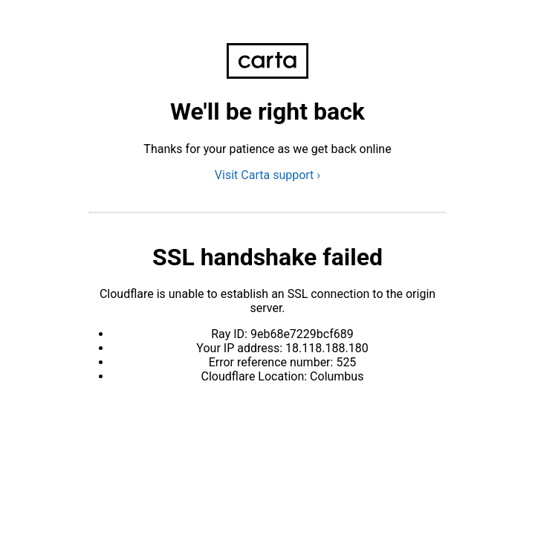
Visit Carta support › (267, 175)
